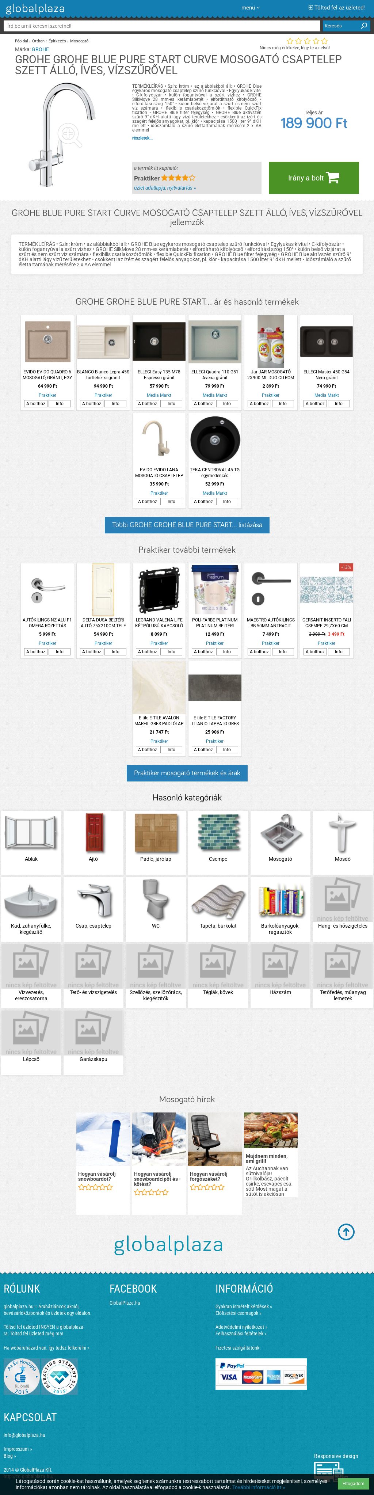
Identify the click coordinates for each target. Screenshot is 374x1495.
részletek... (142, 138)
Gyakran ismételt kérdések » (243, 1306)
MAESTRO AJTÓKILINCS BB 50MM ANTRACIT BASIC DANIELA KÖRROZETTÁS (271, 623)
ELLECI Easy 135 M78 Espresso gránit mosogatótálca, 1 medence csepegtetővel (159, 375)
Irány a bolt (313, 177)
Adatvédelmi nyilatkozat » (241, 1327)
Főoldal (21, 41)
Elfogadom (354, 1483)
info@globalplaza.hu (24, 1435)
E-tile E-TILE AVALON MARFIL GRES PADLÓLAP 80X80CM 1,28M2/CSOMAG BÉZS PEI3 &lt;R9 (159, 721)
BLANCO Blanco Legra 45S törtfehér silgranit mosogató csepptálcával (103, 375)
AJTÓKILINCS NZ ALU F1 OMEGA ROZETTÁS (47, 622)
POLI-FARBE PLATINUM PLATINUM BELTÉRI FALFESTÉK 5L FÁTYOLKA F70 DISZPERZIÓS (215, 623)
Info (60, 403)
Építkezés (57, 41)
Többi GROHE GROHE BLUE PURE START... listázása (187, 525)
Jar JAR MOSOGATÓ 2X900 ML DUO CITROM (270, 374)
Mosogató (79, 41)
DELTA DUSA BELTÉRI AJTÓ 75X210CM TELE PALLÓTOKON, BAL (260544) (103, 623)
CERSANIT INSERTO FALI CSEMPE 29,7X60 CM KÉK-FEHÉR (326, 623)
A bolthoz (35, 403)
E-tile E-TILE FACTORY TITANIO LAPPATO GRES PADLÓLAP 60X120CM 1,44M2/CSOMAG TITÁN (215, 721)
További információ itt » (258, 1487)
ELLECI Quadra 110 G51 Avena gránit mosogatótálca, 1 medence (214, 375)
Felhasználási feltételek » (241, 1333)
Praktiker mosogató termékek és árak (187, 773)
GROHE (40, 49)
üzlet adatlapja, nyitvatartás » (165, 188)
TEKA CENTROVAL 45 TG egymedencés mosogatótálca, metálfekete (215, 473)
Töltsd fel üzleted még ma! (36, 1333)
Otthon (38, 41)
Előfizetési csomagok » (238, 1313)
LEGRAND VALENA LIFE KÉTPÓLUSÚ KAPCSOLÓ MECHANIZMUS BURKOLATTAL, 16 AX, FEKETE (159, 623)
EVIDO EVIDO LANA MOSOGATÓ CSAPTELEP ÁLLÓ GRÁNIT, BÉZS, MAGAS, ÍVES (159, 473)
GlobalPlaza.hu (125, 1303)
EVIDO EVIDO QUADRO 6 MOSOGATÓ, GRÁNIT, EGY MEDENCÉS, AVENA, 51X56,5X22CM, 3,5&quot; (47, 375)
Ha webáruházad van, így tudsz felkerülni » (46, 1348)
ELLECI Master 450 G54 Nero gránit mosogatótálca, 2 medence (327, 375)
